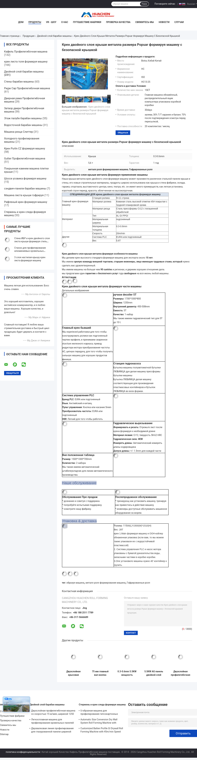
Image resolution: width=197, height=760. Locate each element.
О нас (64, 22)
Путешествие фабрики (87, 22)
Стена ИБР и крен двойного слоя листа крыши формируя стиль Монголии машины (32, 241)
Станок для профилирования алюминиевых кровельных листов (30, 250)
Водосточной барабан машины (23, 125)
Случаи (179, 22)
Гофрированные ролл (138, 582)
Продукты (34, 22)
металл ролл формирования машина (105, 582)
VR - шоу (51, 22)
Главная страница (9, 36)
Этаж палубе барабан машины (23, 118)
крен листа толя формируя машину (25, 61)
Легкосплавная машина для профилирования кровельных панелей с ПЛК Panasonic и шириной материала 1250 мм (52, 721)
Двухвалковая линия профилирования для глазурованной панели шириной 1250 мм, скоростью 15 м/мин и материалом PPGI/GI (52, 730)
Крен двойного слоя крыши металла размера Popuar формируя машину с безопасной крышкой (86, 110)
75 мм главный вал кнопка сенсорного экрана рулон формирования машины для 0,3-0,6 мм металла (100, 673)
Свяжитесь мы (144, 22)
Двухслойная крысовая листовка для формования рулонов (73, 673)
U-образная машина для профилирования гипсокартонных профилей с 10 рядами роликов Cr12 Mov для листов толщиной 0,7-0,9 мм (100, 712)
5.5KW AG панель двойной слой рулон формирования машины (153, 673)
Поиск (144, 4)
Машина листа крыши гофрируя (24, 195)
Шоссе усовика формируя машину (25, 178)
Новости (164, 22)
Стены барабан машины (19, 81)
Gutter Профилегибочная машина (24, 158)
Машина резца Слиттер (18, 131)
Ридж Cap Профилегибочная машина (27, 88)
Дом (20, 22)
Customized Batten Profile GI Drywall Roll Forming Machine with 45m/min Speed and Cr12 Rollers (101, 730)
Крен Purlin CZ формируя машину (24, 148)
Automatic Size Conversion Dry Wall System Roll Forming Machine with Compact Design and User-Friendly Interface (98, 721)
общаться (123, 132)
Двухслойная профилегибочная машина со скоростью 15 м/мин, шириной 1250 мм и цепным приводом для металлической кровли (180, 673)
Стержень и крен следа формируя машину (102, 704)
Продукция (28, 36)
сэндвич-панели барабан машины (25, 188)
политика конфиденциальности (23, 752)
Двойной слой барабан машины (54, 36)
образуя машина (75, 582)
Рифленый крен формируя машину (25, 202)
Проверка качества (118, 22)
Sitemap (4, 734)
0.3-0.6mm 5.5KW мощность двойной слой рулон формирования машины (127, 673)
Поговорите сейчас (164, 3)
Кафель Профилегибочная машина (25, 51)
